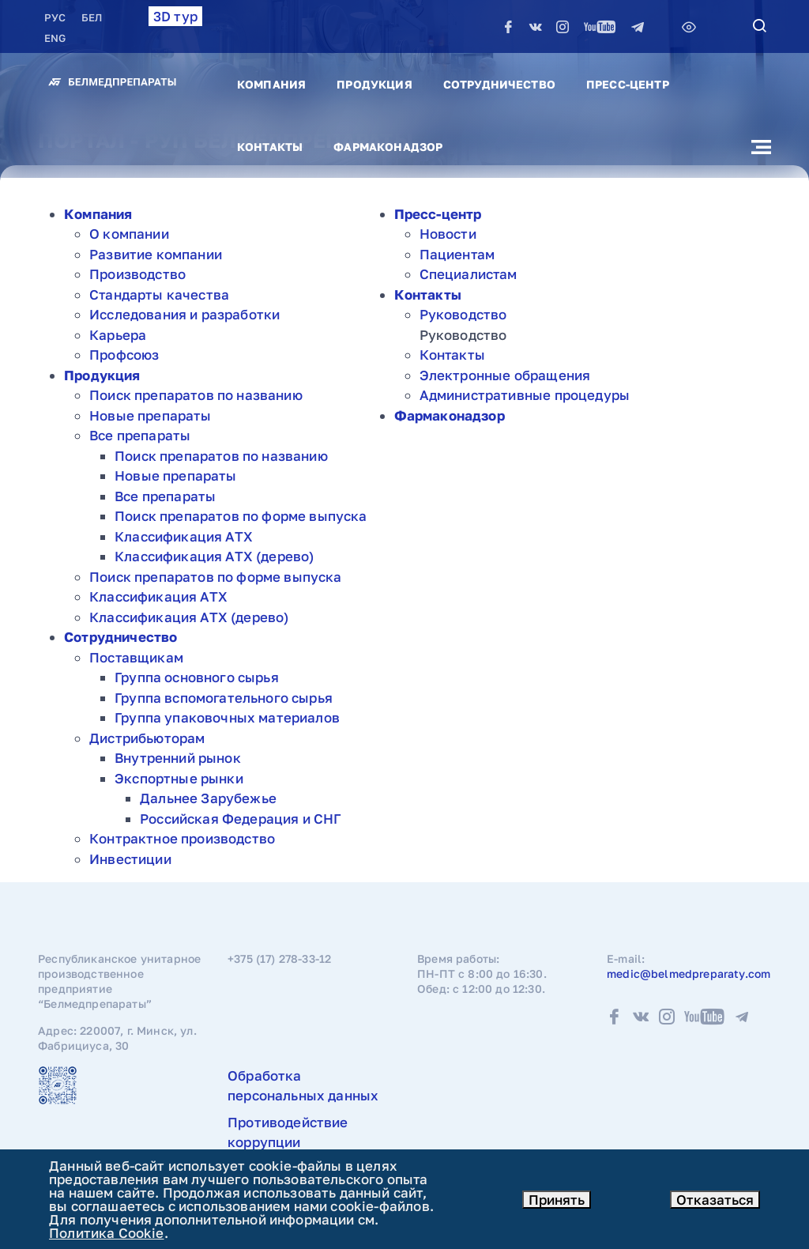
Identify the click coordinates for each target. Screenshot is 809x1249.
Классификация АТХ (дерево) (214, 556)
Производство (137, 274)
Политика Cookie (106, 1232)
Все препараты (139, 435)
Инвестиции (130, 859)
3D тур (175, 16)
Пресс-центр (627, 84)
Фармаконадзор (387, 146)
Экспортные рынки (179, 778)
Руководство (463, 314)
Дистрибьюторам (147, 738)
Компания (271, 84)
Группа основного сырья (197, 677)
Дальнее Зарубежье (208, 798)
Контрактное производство (182, 838)
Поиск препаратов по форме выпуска (241, 516)
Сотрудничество (499, 84)
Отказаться (715, 1199)
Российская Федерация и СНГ (240, 818)
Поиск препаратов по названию (196, 395)
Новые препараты (150, 415)
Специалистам (468, 274)
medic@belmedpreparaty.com (688, 973)
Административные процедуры (525, 395)
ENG (55, 38)
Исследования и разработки (184, 314)
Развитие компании (155, 254)
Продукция (374, 84)
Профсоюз (124, 354)
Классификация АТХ (184, 536)
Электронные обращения (505, 375)
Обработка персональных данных (303, 1085)
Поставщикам (136, 657)
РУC (56, 17)
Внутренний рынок (178, 757)
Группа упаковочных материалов (227, 717)
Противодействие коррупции (288, 1132)
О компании (129, 233)
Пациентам (457, 254)
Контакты (270, 146)
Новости (448, 233)
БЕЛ (91, 17)
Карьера (117, 334)
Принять (557, 1199)
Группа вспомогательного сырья (224, 697)
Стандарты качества (159, 294)
